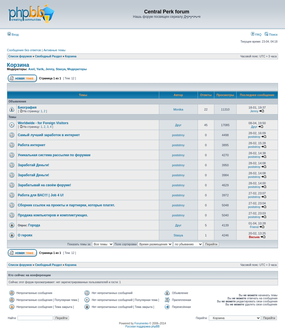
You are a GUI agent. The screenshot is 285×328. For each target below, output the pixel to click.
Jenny (49, 69)
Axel (31, 69)
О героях (25, 235)
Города (34, 225)
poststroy (178, 135)
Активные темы (54, 50)
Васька (254, 237)
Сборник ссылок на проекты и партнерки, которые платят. (66, 205)
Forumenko (141, 323)
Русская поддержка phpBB (142, 326)
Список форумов (20, 56)
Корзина (71, 56)
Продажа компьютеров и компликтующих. (53, 215)
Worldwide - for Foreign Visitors (43, 123)
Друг (178, 125)
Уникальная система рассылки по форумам (54, 155)
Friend (254, 227)
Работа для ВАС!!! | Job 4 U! (41, 195)
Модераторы (77, 69)
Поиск (271, 34)
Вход (13, 34)
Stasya (60, 69)
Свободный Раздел (48, 56)
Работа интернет (31, 145)
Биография (27, 107)
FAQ (256, 34)
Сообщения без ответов (24, 50)
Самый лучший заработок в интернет (49, 135)
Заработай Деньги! (33, 165)
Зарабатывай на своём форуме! (44, 185)
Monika (178, 109)
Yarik (40, 69)
